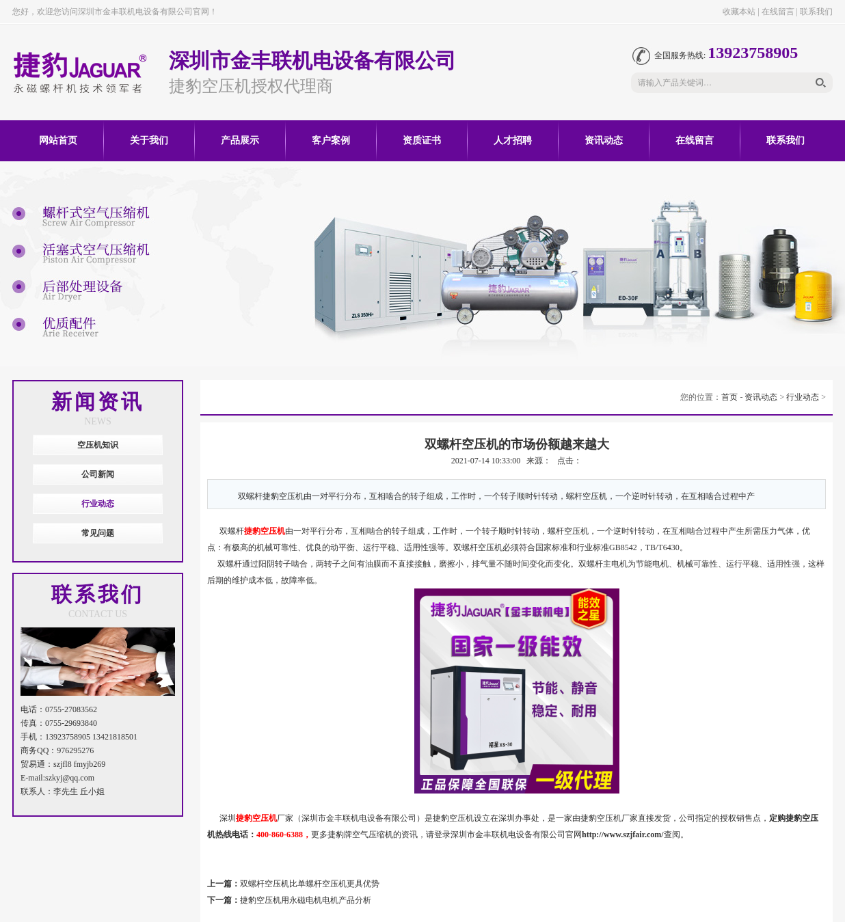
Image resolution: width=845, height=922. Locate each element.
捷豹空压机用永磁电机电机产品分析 (305, 900)
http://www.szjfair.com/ (623, 834)
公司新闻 (97, 474)
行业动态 (97, 504)
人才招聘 (513, 140)
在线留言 (778, 11)
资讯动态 (604, 140)
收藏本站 (739, 11)
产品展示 (240, 140)
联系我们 (816, 11)
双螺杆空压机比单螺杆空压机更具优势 (309, 884)
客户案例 (331, 140)
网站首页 (58, 140)
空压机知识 (97, 445)
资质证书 (422, 140)
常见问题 (97, 533)
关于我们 (149, 140)
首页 (729, 397)
